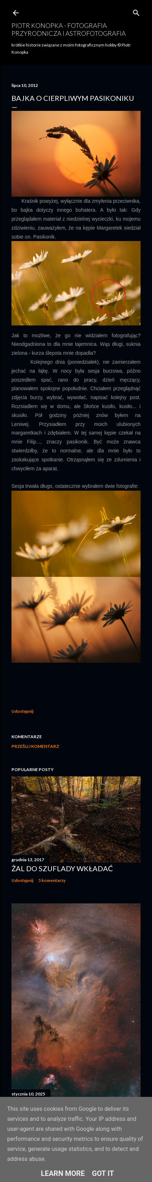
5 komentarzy (51, 880)
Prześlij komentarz (35, 746)
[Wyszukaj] (136, 11)
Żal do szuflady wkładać (62, 868)
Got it (103, 1173)
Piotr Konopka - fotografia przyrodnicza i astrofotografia (68, 29)
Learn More (63, 1173)
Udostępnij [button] (22, 711)
